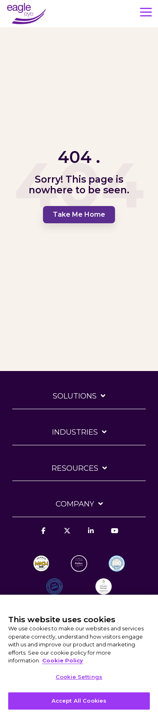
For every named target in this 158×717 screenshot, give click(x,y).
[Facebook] (43, 535)
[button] (146, 11)
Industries (75, 432)
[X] (67, 535)
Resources (75, 468)
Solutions (75, 396)
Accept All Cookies (79, 700)
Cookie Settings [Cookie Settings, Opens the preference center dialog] (79, 676)
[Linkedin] (91, 535)
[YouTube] (114, 535)
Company (75, 504)
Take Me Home (79, 214)
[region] (79, 656)
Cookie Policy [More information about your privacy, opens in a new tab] (62, 660)
